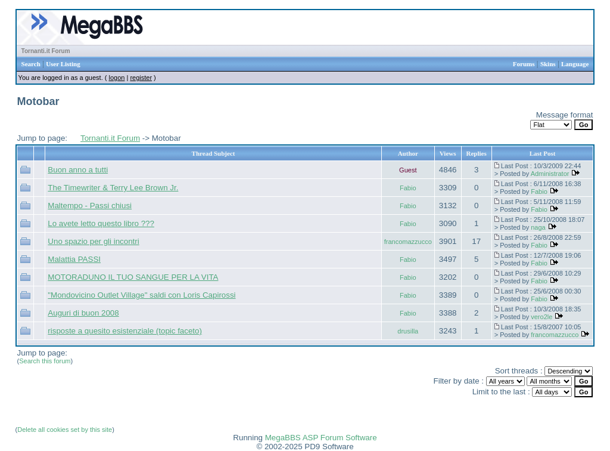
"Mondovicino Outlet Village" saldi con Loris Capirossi (141, 295)
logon (116, 77)
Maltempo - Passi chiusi (90, 205)
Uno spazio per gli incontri (93, 241)
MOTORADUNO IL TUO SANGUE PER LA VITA (133, 277)
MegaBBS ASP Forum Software (321, 437)
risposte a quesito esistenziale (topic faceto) (125, 330)
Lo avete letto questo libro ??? (101, 223)
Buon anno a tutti (78, 169)
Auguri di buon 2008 (83, 312)
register (141, 77)
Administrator (550, 173)
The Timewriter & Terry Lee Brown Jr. (113, 187)
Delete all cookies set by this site (64, 429)
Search (31, 63)
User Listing (63, 63)
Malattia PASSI (74, 259)
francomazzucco (408, 241)
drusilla (407, 331)
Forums (524, 63)
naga (538, 227)
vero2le (541, 316)
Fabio (408, 187)
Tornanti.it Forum (45, 51)
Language (575, 63)
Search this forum (44, 360)
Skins (548, 63)
